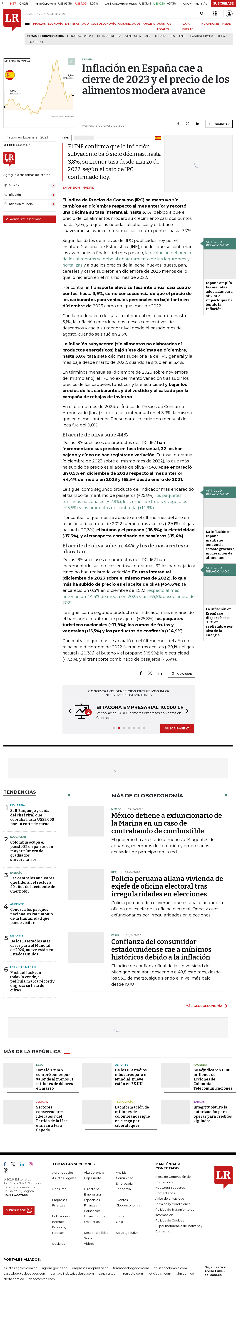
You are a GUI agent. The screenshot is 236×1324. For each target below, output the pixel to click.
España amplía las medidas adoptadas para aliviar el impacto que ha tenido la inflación (219, 296)
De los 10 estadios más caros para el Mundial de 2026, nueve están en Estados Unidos (31, 948)
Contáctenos (165, 1193)
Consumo (59, 1189)
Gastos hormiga (202, 36)
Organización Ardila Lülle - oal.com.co (215, 1271)
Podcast (58, 1232)
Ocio (119, 1222)
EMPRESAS (72, 23)
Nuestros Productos (170, 1187)
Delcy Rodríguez (109, 36)
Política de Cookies (169, 1220)
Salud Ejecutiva (127, 1232)
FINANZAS (39, 23)
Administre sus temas (23, 219)
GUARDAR (219, 124)
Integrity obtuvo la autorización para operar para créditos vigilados (213, 1114)
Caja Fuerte (92, 1178)
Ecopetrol (36, 42)
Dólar (222, 36)
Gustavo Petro (82, 36)
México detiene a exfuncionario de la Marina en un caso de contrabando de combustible (166, 823)
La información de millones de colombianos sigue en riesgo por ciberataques (132, 1116)
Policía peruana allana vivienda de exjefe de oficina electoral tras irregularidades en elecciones (167, 886)
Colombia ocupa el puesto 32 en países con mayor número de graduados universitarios (31, 851)
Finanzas (58, 1205)
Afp (148, 36)
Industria (17, 805)
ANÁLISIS (149, 23)
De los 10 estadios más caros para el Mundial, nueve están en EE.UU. (131, 1077)
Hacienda (200, 1064)
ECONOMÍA (55, 23)
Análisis (121, 1172)
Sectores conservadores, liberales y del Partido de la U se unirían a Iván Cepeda (52, 1118)
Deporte (16, 935)
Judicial (42, 1101)
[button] (68, 712)
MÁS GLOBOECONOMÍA (204, 1006)
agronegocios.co (54, 1268)
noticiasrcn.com (159, 1273)
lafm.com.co (185, 1273)
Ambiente (17, 904)
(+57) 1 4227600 (15, 1195)
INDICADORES (210, 23)
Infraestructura (94, 1216)
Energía (16, 872)
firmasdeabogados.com (131, 1268)
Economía (123, 1189)
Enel (182, 36)
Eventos (122, 1200)
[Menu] (28, 23)
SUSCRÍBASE (223, 3)
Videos (89, 1243)
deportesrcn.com (42, 1279)
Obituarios (91, 1222)
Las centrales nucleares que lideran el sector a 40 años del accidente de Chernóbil (32, 884)
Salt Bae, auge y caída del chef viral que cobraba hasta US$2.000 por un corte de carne (32, 817)
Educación (18, 836)
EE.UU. (40, 1064)
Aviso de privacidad (169, 1198)
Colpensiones (165, 36)
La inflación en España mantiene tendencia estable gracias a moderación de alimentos (220, 545)
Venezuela (133, 36)
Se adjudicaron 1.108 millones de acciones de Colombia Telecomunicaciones (213, 1079)
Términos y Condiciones (172, 1204)
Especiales (92, 1200)
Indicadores (61, 1216)
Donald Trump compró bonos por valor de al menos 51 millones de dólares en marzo (54, 1079)
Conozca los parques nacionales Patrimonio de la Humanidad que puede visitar (31, 916)
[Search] (202, 13)
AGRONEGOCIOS (129, 23)
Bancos (199, 1101)
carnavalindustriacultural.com (72, 1273)
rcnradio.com (133, 1273)
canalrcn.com (108, 1273)
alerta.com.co (13, 1279)
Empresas (59, 1200)
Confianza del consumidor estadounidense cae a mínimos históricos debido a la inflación (161, 949)
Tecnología (124, 1101)
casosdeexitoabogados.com (24, 1273)
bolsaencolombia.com (170, 1268)
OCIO (85, 23)
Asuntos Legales (64, 1178)
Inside (120, 1216)
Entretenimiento (23, 967)
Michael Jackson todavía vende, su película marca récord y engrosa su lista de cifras (32, 981)
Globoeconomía (128, 1205)
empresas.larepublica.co (90, 1268)
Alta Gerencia (94, 1172)
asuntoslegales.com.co (20, 1268)
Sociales (58, 1243)
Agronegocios (62, 1172)
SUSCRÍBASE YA (177, 728)
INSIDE (226, 23)
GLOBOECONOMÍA (103, 23)
